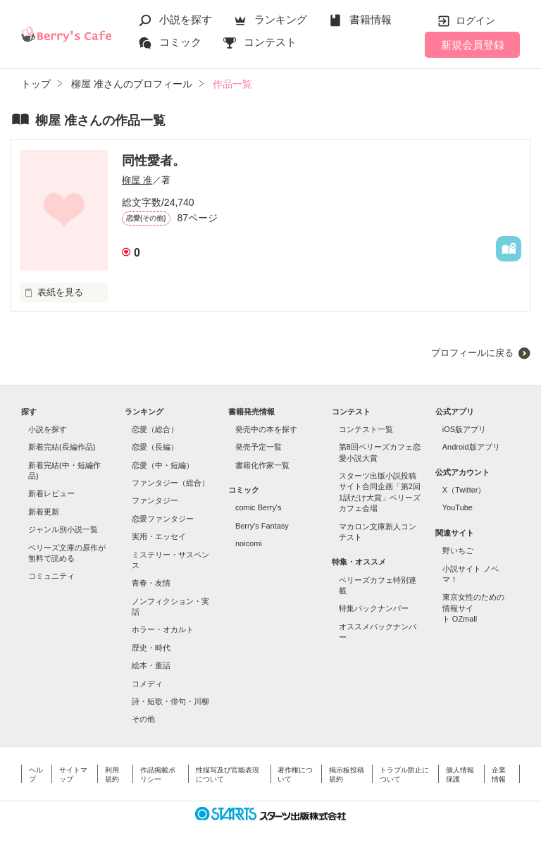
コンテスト (270, 42)
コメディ (147, 683)
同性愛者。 (153, 161)
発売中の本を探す (266, 429)
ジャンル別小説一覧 (63, 529)
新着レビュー (51, 493)
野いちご (457, 550)
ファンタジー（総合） (170, 483)
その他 (143, 719)
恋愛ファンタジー (163, 518)
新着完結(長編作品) (61, 447)
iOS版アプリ (464, 429)
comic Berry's (258, 507)
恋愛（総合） (155, 429)
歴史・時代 (151, 647)
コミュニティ (51, 576)
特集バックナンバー (374, 608)
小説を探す (185, 19)
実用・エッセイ (159, 536)
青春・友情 (151, 583)
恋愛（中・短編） (163, 465)
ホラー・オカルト (163, 629)
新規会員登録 (472, 45)
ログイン (475, 20)
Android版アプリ (471, 447)
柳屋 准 (137, 180)
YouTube (457, 507)
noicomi (248, 543)
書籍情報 (370, 19)
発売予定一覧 (258, 447)
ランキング (280, 19)
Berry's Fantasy (262, 526)
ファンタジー (155, 500)
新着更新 (43, 511)
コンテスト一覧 (366, 429)
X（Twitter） (464, 490)
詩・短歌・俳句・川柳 (170, 701)
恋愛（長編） (155, 447)
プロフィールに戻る (472, 352)
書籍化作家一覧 (262, 465)
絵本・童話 (151, 665)
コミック (180, 42)
